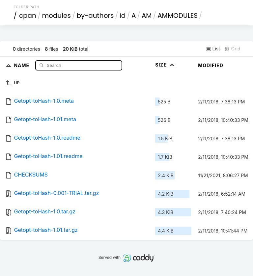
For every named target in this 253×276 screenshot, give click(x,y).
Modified (210, 65)
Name (22, 65)
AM (147, 15)
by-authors (95, 15)
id (123, 15)
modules (56, 15)
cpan (27, 15)
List (213, 49)
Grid (232, 49)
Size (165, 65)
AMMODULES (177, 15)
